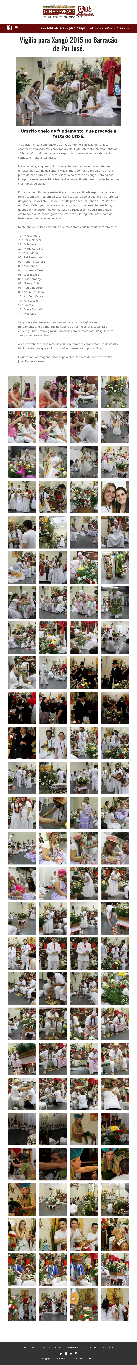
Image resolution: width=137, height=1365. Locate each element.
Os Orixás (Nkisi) (67, 28)
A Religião (82, 28)
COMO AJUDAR (107, 1348)
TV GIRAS (58, 1348)
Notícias (109, 28)
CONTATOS (92, 1348)
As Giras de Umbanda (48, 28)
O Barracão (95, 28)
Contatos (121, 28)
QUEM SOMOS (30, 1348)
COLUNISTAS (45, 1348)
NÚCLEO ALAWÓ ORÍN (75, 1348)
